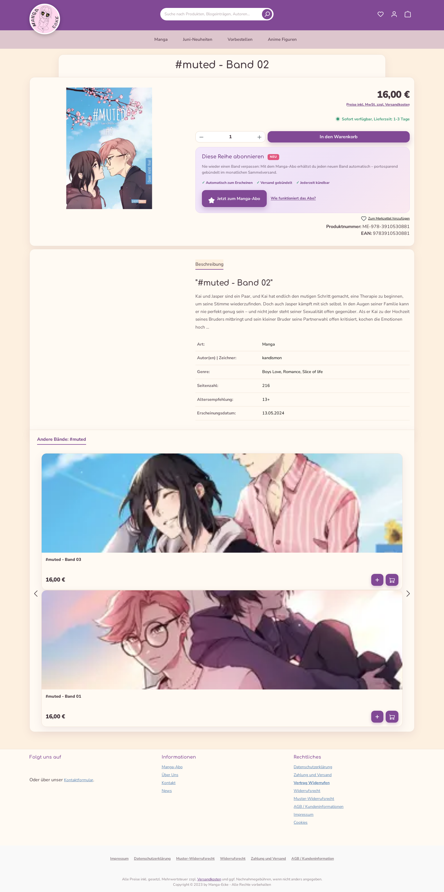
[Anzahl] (230, 136)
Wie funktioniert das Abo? (293, 198)
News (167, 790)
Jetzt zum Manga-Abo (234, 198)
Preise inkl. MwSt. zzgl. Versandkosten (378, 104)
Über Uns (170, 775)
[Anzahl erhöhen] (259, 136)
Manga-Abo (172, 767)
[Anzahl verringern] (201, 136)
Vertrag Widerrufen (312, 782)
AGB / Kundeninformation (312, 858)
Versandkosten (209, 879)
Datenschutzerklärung (313, 767)
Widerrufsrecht (307, 790)
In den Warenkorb (339, 137)
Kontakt (169, 782)
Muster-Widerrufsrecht (314, 798)
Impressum (303, 814)
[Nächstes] (408, 593)
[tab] (209, 264)
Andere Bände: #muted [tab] (61, 439)
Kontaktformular (78, 780)
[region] (109, 148)
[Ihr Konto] (394, 14)
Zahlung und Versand (313, 775)
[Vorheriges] (35, 593)
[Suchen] (267, 14)
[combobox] (212, 14)
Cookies (301, 822)
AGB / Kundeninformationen (318, 806)
